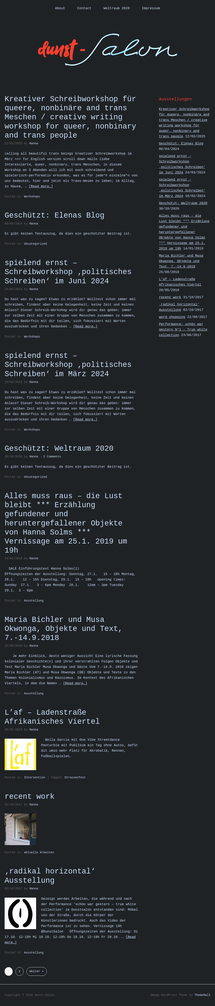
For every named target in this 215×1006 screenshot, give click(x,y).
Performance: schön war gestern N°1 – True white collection (183, 329)
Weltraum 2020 (117, 8)
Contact (84, 8)
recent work (30, 796)
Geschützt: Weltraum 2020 (59, 448)
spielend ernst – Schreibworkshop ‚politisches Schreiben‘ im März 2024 (68, 365)
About (60, 8)
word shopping (172, 317)
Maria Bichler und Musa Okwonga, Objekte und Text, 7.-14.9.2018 (64, 629)
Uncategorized (35, 244)
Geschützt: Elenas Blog (54, 215)
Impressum (151, 8)
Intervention (34, 777)
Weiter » (37, 971)
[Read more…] (41, 186)
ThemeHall (202, 995)
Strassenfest (75, 777)
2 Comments (52, 456)
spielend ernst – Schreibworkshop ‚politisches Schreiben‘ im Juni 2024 (68, 272)
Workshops (32, 196)
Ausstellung (33, 600)
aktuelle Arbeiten (39, 852)
